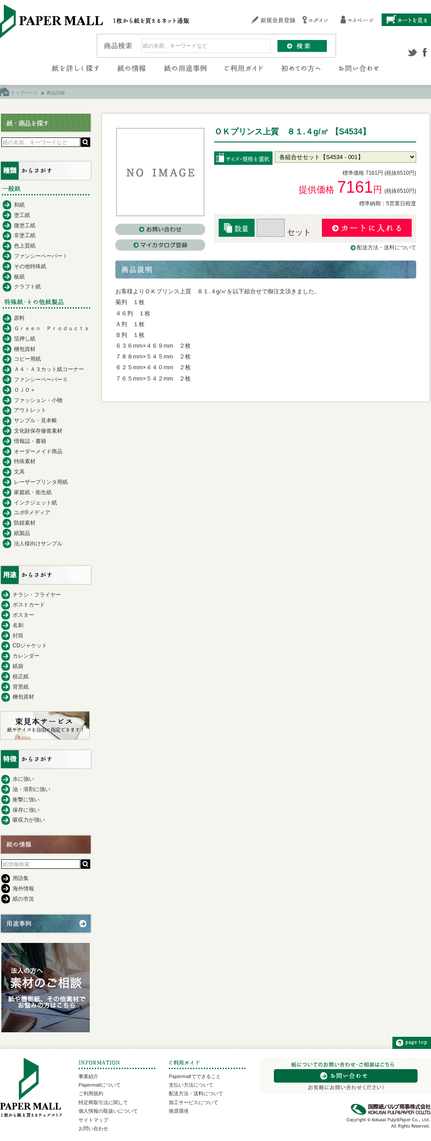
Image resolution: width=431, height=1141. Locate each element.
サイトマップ (93, 1120)
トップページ (24, 92)
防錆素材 (24, 523)
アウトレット (30, 410)
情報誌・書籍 (30, 441)
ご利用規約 (91, 1093)
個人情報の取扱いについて (108, 1111)
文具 (19, 472)
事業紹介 (88, 1076)
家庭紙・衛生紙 (33, 492)
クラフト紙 (27, 286)
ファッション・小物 (38, 400)
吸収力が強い (29, 820)
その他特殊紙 (30, 266)
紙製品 (22, 533)
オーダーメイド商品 (38, 451)
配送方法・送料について (386, 247)
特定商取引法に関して (103, 1102)
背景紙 (21, 687)
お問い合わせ (93, 1128)
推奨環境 (179, 1111)
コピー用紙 (27, 359)
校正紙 (21, 676)
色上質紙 (24, 246)
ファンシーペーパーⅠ (41, 256)
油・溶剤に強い (31, 789)
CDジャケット (30, 645)
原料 (19, 318)
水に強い (23, 779)
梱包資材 (24, 349)
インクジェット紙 (35, 503)
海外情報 (23, 888)
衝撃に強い (26, 799)
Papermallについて (100, 1085)
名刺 (18, 625)
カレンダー (26, 656)
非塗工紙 (24, 235)
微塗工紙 (24, 225)
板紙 (19, 277)
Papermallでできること (195, 1076)
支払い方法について (191, 1085)
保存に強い (26, 810)
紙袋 (18, 666)
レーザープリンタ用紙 (41, 482)
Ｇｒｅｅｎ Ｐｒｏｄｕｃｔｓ (51, 328)
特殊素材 (24, 461)
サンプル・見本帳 (35, 420)
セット (284, 232)
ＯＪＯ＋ (24, 390)
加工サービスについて (193, 1102)
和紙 (19, 205)
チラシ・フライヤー (37, 595)
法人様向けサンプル (38, 543)
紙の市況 (23, 899)
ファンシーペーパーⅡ (41, 379)
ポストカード (29, 604)
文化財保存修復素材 (38, 431)
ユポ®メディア (32, 512)
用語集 (21, 878)
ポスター (23, 615)
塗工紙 (22, 215)
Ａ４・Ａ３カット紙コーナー (49, 369)
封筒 (18, 635)
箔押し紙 (24, 339)
